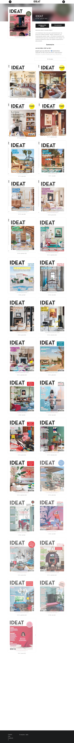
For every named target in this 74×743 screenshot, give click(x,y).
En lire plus (50, 59)
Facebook (10, 738)
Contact (10, 734)
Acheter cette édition (42, 25)
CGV (9, 736)
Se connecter (58, 25)
